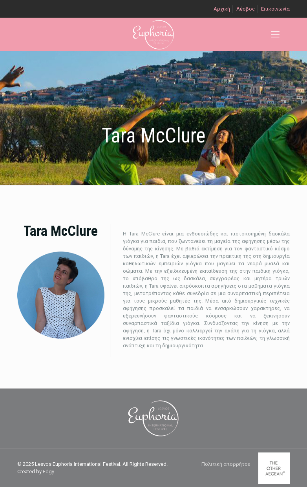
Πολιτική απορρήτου (225, 464)
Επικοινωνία (275, 9)
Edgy (48, 471)
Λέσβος (245, 9)
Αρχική (222, 9)
